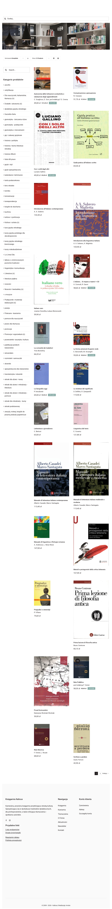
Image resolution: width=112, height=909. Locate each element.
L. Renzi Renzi (49, 545)
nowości (8, 284)
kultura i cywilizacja (12, 217)
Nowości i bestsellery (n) (14, 289)
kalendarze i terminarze (14, 175)
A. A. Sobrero (39, 212)
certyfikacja (9, 90)
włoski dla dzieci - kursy (14, 379)
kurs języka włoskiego (13, 228)
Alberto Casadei (40, 503)
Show (37, 58)
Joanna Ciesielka (40, 311)
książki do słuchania (12, 207)
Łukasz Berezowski (54, 311)
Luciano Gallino (39, 172)
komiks (7, 191)
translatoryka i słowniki (13, 374)
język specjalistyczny (13, 170)
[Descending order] (28, 58)
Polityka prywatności (13, 840)
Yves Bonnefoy (39, 351)
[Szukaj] (5, 19)
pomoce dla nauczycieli (14, 319)
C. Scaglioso (38, 99)
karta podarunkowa (12, 180)
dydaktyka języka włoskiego (15, 109)
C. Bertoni (37, 431)
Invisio (68, 905)
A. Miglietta (88, 243)
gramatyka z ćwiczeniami (14, 130)
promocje (8, 329)
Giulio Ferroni (78, 760)
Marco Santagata (52, 503)
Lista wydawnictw (12, 830)
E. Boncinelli (78, 352)
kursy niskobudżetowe (13, 249)
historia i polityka (11, 140)
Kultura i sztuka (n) (12, 222)
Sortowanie (11, 58)
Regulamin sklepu (12, 837)
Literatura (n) (10, 273)
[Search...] (16, 70)
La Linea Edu (10, 255)
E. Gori (46, 99)
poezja (7, 308)
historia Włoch (10, 154)
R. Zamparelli (86, 392)
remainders (9, 353)
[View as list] (58, 58)
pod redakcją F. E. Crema (59, 99)
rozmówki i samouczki (13, 358)
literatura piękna (11, 279)
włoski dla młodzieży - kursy (15, 401)
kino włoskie (9, 186)
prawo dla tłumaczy (12, 324)
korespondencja (11, 201)
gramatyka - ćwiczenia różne (16, 119)
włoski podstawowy (12, 406)
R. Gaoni (85, 284)
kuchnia (8, 212)
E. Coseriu (77, 431)
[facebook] (6, 820)
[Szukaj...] (56, 19)
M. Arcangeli (88, 352)
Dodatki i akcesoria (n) (13, 104)
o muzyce (8, 294)
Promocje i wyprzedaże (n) (15, 334)
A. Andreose (38, 545)
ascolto (7, 85)
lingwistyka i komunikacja (15, 268)
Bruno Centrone (79, 645)
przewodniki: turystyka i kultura (17, 340)
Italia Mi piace (10, 159)
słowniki (8, 364)
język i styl (9, 165)
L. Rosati (44, 753)
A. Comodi (77, 284)
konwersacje (9, 196)
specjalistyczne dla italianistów (17, 369)
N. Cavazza (78, 96)
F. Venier (37, 753)
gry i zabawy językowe (13, 135)
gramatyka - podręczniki (14, 125)
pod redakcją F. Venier (82, 685)
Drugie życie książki (13, 833)
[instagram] (9, 820)
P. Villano (37, 612)
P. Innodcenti (38, 392)
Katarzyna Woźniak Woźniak (44, 713)
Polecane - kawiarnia (13, 313)
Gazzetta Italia (10, 114)
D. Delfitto (77, 392)
